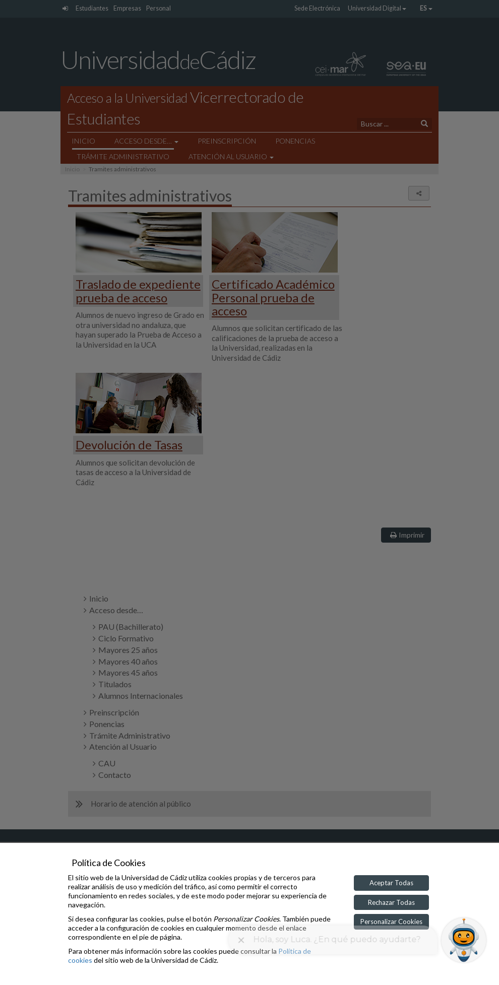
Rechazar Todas (391, 902)
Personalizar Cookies (391, 921)
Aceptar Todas (391, 883)
